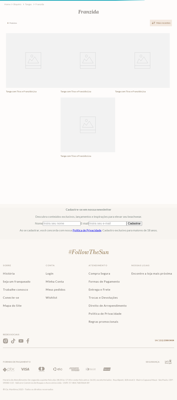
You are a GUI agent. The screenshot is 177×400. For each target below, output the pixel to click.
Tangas (28, 4)
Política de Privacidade (87, 230)
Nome (58, 223)
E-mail (103, 223)
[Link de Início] (7, 4)
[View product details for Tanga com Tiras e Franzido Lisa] (33, 64)
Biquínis (17, 4)
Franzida (39, 4)
